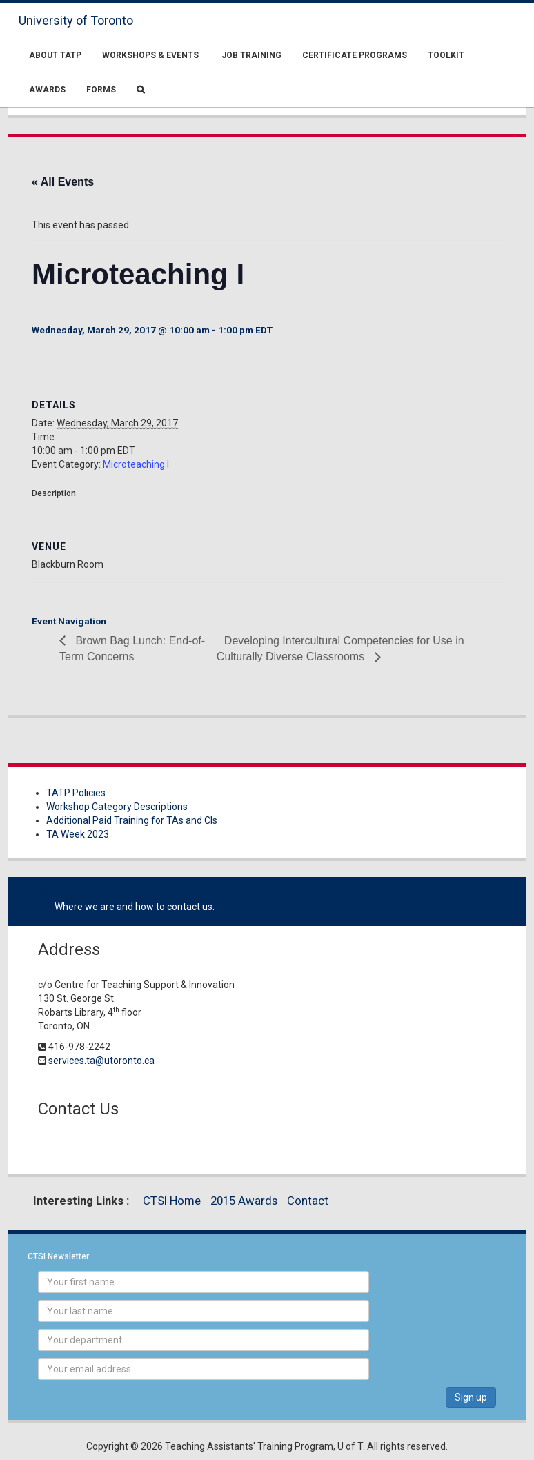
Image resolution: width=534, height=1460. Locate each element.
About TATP (55, 55)
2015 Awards (243, 1200)
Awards (47, 90)
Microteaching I (136, 464)
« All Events (63, 182)
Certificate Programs (354, 55)
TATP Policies (76, 792)
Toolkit (446, 55)
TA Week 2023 (77, 834)
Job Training (250, 55)
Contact (307, 1200)
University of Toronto (76, 20)
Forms (101, 90)
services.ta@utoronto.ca (101, 1060)
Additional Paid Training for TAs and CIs (131, 820)
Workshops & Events (150, 55)
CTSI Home (172, 1200)
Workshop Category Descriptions (117, 806)
